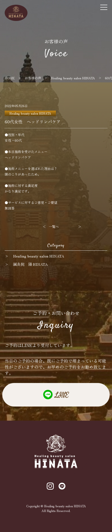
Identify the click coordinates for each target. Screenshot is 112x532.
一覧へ (54, 226)
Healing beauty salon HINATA (30, 113)
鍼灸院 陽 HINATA (30, 264)
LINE (62, 395)
